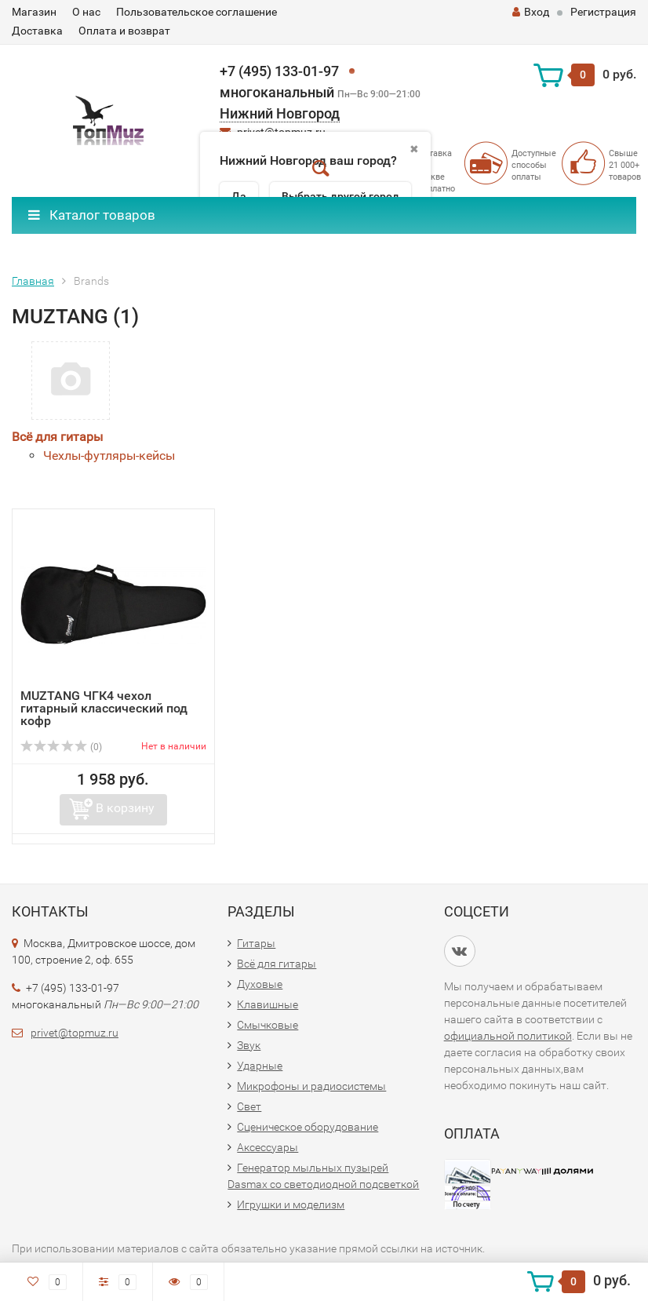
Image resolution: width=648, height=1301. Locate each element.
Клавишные (267, 1004)
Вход (530, 11)
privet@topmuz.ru (74, 1032)
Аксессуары (267, 1147)
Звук (248, 1045)
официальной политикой (508, 1036)
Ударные (259, 1065)
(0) (61, 747)
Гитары (256, 943)
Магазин (34, 11)
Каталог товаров (91, 215)
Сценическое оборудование (307, 1127)
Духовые (259, 984)
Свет (249, 1106)
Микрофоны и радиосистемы (311, 1086)
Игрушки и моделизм (290, 1204)
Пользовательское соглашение (196, 11)
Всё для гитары (57, 436)
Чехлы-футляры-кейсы (109, 455)
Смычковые (267, 1025)
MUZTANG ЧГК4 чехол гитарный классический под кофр (103, 708)
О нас (86, 11)
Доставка (37, 30)
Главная (33, 281)
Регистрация (603, 11)
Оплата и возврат (124, 30)
